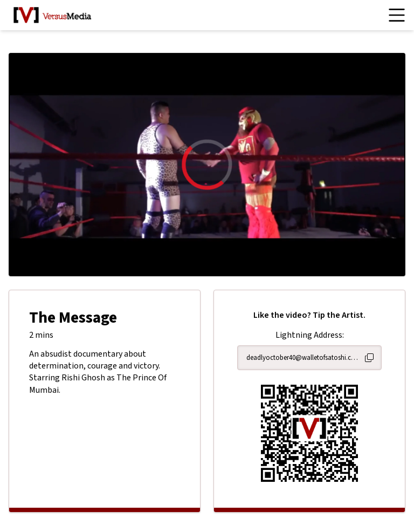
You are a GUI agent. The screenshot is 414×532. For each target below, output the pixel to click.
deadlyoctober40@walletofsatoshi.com (303, 358)
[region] (207, 164)
